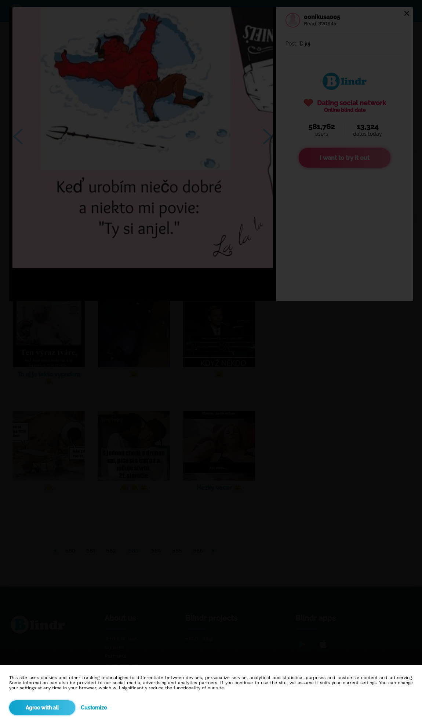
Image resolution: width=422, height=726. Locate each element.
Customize (94, 708)
